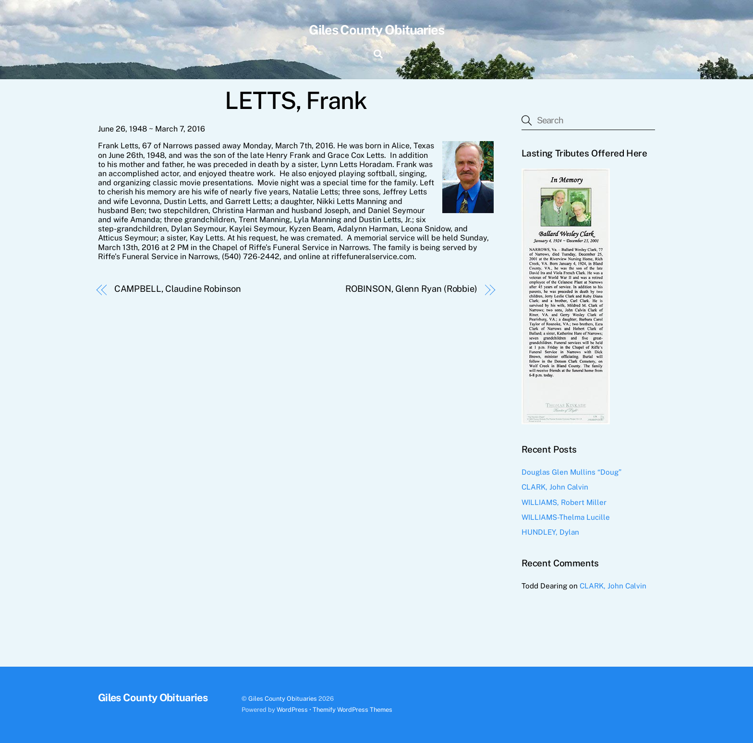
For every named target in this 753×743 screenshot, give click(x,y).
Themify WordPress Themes (352, 709)
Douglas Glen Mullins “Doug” (571, 472)
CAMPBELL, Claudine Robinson (178, 288)
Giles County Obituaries (282, 698)
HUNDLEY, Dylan (550, 532)
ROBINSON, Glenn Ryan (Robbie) (411, 288)
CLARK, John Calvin (555, 487)
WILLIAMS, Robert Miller (564, 502)
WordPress (292, 709)
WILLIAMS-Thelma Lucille (566, 517)
